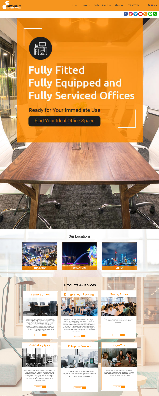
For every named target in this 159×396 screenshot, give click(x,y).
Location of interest (59, 316)
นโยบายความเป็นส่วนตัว (90, 345)
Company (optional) (59, 301)
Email (54, 287)
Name (54, 280)
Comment (55, 323)
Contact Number (58, 294)
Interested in (57, 308)
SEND (79, 340)
